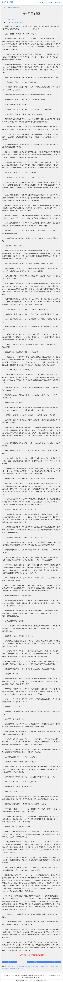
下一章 (53, 962)
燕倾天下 (27, 966)
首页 (5, 7)
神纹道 (56, 966)
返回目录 (36, 962)
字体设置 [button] (58, 2)
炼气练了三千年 (36, 966)
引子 (13, 19)
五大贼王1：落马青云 (13, 7)
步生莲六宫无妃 (19, 968)
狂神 (11, 968)
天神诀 (13, 968)
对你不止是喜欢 (51, 966)
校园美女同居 (44, 966)
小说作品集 (49, 2)
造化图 (31, 966)
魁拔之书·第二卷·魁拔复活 (18, 966)
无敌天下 (10, 966)
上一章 (9, 962)
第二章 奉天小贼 (17, 22)
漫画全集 (41, 2)
